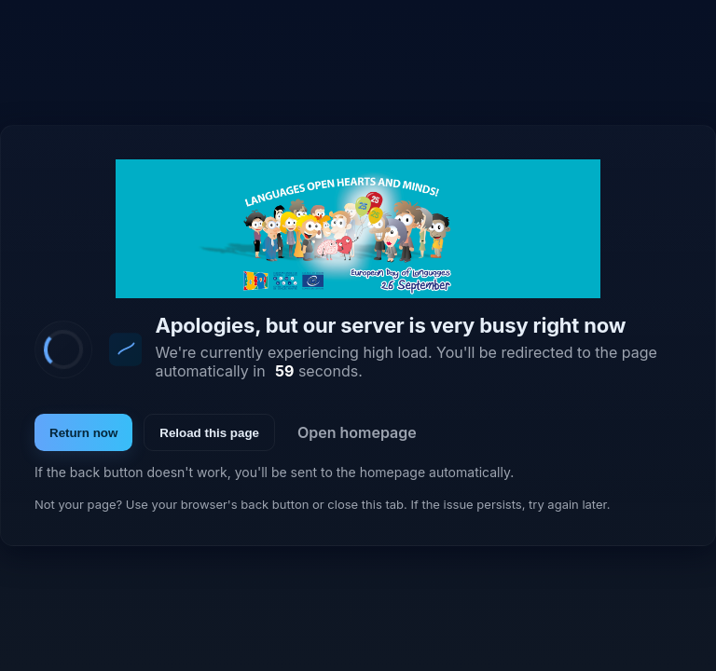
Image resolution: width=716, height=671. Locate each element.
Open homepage (357, 432)
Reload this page (209, 433)
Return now (83, 433)
